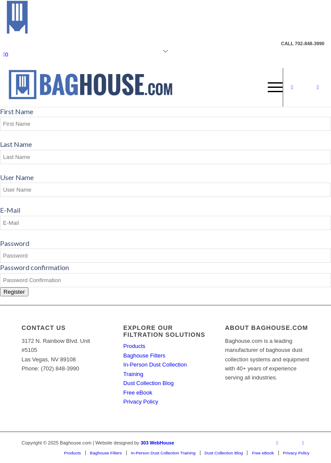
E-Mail (10, 210)
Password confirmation (34, 267)
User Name (17, 177)
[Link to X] (305, 87)
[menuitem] (271, 87)
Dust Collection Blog (148, 383)
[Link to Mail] (318, 87)
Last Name (16, 144)
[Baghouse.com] (90, 87)
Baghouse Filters (144, 355)
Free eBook (137, 392)
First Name (16, 111)
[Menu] (271, 87)
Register (14, 292)
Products (134, 346)
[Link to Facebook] (292, 87)
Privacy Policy (140, 401)
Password (14, 243)
